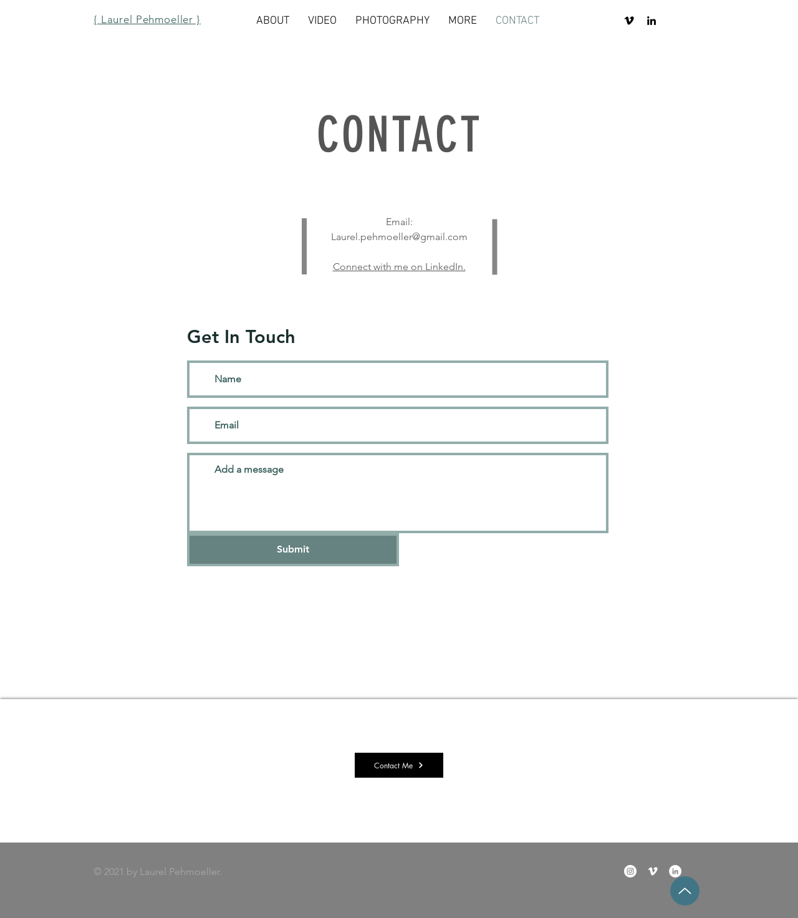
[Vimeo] (629, 20)
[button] (462, 21)
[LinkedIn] (651, 20)
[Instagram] (630, 871)
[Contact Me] (399, 765)
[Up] (684, 891)
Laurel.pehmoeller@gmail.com (399, 237)
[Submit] (293, 549)
